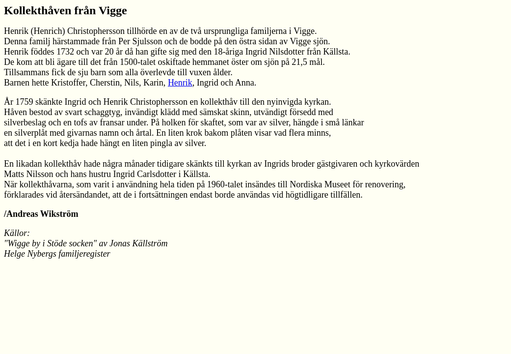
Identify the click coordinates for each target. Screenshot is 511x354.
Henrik (180, 83)
